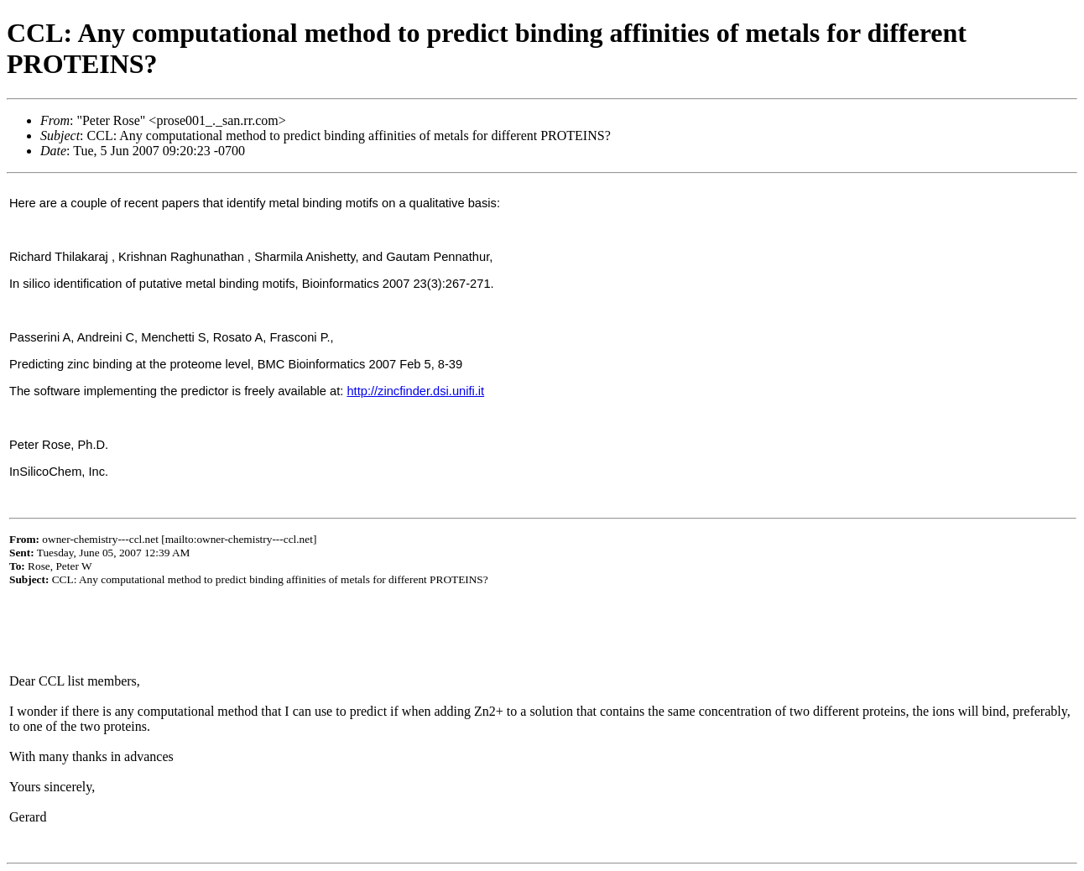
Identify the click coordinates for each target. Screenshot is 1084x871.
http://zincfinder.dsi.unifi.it (415, 391)
